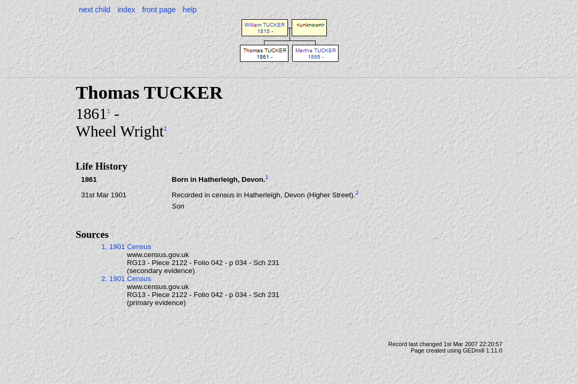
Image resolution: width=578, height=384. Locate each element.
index (126, 9)
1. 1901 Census (126, 247)
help (190, 9)
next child (94, 9)
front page (159, 9)
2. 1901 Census (126, 279)
